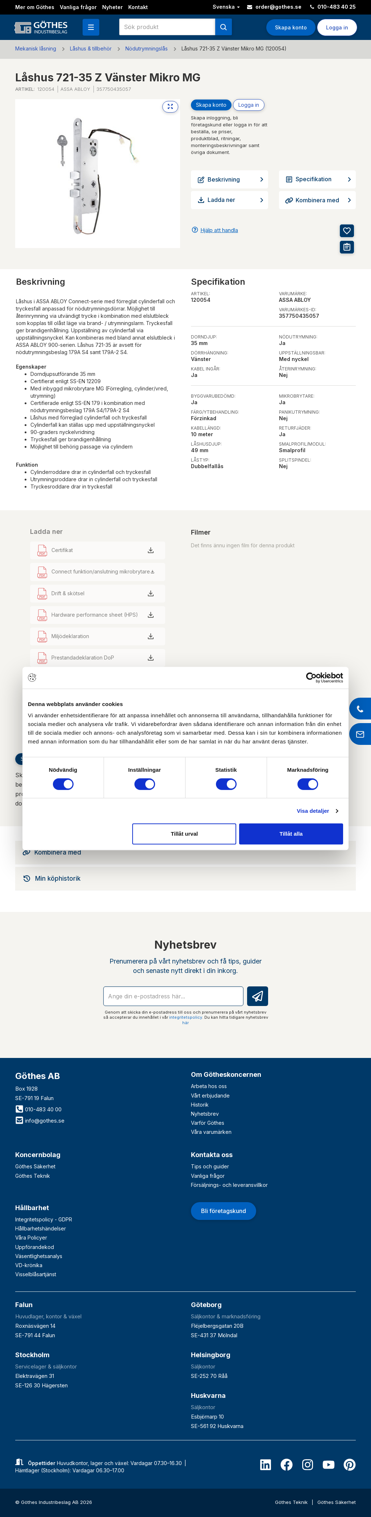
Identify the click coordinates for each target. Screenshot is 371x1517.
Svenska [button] (226, 7)
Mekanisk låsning (35, 48)
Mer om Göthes (34, 7)
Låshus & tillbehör (91, 48)
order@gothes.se (274, 7)
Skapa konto (291, 27)
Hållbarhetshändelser (40, 1228)
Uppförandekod (34, 1247)
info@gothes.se (39, 1120)
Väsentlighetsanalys (38, 1256)
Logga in (337, 27)
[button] (91, 27)
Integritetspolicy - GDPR (43, 1219)
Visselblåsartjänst (35, 1274)
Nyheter (112, 7)
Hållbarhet (32, 1208)
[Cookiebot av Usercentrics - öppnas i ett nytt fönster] (311, 677)
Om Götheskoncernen (226, 1074)
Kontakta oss (212, 1155)
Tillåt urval (184, 834)
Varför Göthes (207, 1123)
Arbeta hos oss (209, 1086)
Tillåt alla (291, 834)
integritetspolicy (185, 1017)
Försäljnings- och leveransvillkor (229, 1185)
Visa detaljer (313, 811)
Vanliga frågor (78, 7)
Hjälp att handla (219, 230)
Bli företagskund (223, 1210)
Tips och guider (210, 1166)
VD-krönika (28, 1265)
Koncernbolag (38, 1155)
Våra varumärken (211, 1132)
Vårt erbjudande (210, 1095)
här (185, 1022)
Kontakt (138, 7)
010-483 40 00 (38, 1109)
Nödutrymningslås (146, 48)
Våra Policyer (31, 1237)
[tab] (185, 852)
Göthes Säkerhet (35, 1166)
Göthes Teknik (32, 1176)
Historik (200, 1105)
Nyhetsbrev (205, 1114)
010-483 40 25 (333, 7)
